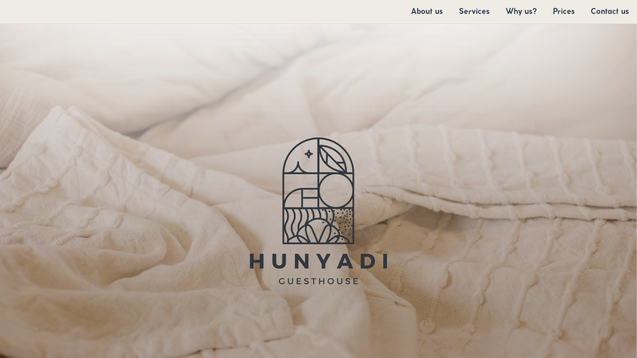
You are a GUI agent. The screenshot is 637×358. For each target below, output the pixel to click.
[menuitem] (427, 11)
